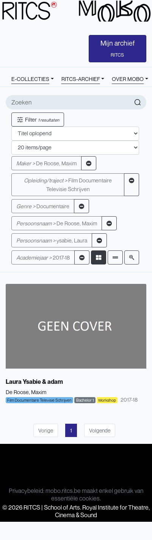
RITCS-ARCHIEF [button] (80, 79)
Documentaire (42, 206)
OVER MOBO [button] (128, 79)
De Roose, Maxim (46, 163)
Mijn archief (117, 48)
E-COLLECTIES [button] (30, 79)
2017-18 (43, 257)
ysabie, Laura (51, 240)
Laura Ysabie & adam (34, 381)
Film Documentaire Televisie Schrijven (68, 184)
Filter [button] (37, 119)
